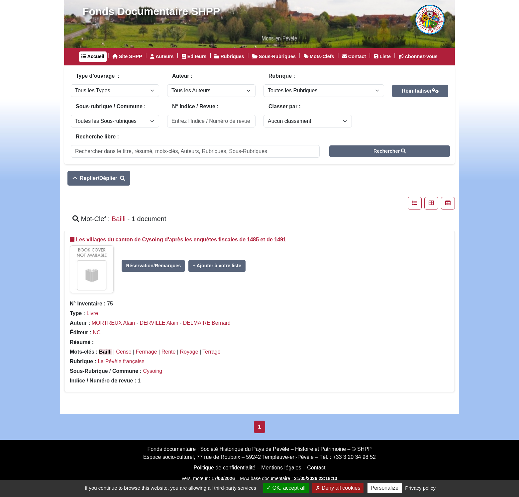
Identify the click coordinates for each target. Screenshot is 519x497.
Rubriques (229, 56)
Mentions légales (281, 467)
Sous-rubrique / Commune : (111, 106)
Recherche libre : (97, 136)
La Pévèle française (121, 361)
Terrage (211, 352)
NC (96, 332)
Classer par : (284, 106)
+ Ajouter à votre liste (217, 265)
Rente (168, 352)
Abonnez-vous (418, 56)
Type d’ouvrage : (97, 76)
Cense (123, 352)
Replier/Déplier (98, 178)
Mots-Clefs (319, 56)
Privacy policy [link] (420, 488)
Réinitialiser (420, 91)
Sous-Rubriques (274, 56)
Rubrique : (281, 76)
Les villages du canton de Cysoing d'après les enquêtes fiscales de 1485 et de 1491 (181, 239)
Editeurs (194, 56)
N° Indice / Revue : (195, 106)
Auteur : (182, 76)
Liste (382, 56)
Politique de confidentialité (225, 467)
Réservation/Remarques (153, 265)
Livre (92, 313)
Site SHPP (127, 56)
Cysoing (152, 371)
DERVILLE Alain (159, 323)
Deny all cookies (338, 488)
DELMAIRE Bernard (207, 323)
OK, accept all (285, 488)
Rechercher (389, 151)
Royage (189, 352)
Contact (354, 56)
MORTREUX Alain (113, 323)
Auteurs (162, 56)
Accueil (92, 56)
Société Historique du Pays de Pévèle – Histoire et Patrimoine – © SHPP (286, 449)
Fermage (146, 352)
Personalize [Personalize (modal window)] (385, 488)
